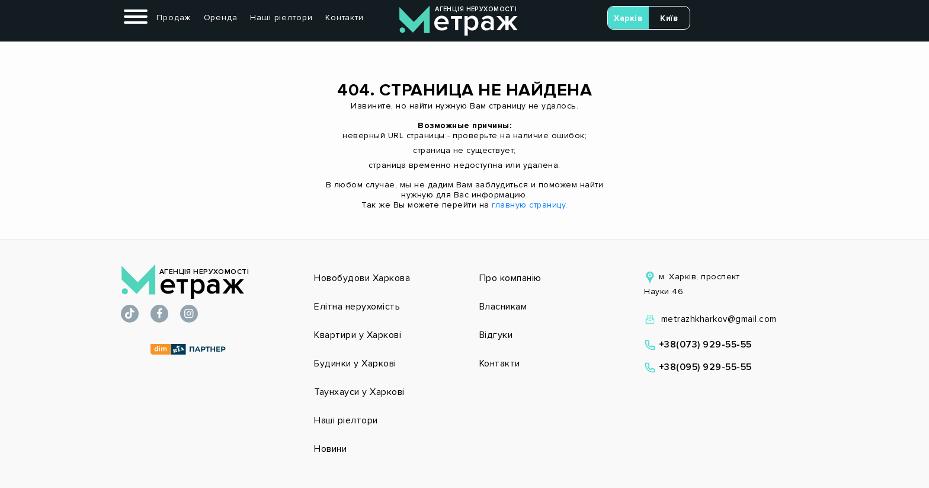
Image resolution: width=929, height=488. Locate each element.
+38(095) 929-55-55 (698, 367)
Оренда (221, 17)
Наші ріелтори (281, 17)
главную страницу (528, 205)
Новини (330, 449)
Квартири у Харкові (357, 335)
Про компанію (510, 278)
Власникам (503, 306)
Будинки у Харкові (355, 363)
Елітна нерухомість (357, 306)
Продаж (173, 17)
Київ (669, 18)
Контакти (344, 17)
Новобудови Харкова (362, 278)
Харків (628, 18)
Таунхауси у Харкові (359, 392)
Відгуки (496, 335)
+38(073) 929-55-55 (698, 344)
